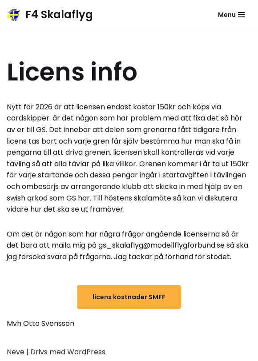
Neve (15, 352)
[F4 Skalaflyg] (50, 14)
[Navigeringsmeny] (231, 14)
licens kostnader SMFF (129, 297)
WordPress (86, 352)
